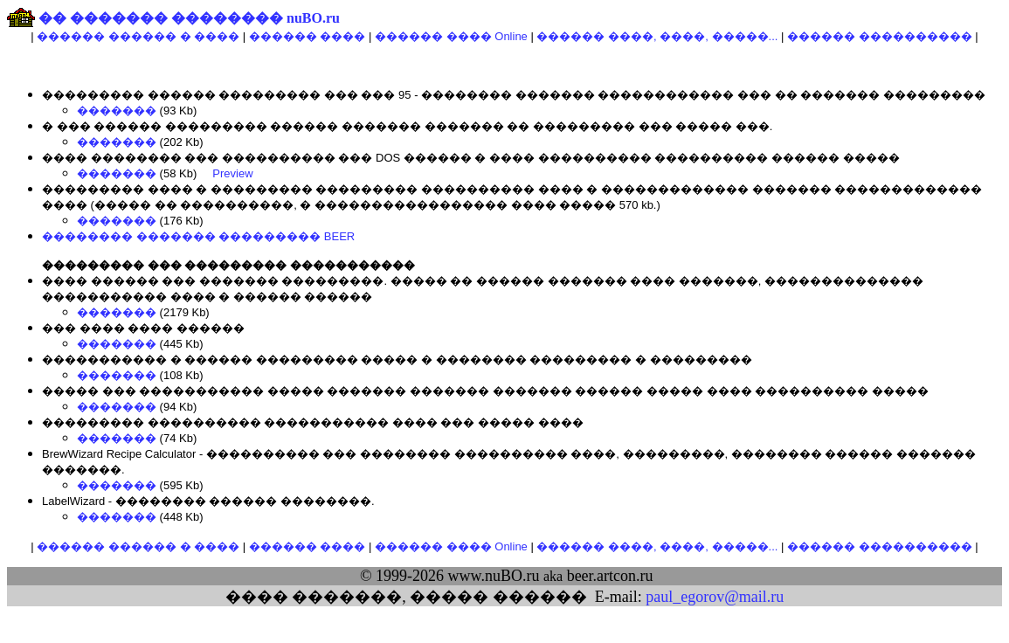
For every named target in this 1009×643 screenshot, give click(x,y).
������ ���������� (879, 36)
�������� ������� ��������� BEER (198, 236)
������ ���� (307, 36)
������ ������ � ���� (138, 36)
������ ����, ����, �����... (656, 36)
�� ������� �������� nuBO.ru (189, 17)
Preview (232, 173)
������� (116, 110)
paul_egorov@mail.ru (715, 596)
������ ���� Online (451, 36)
